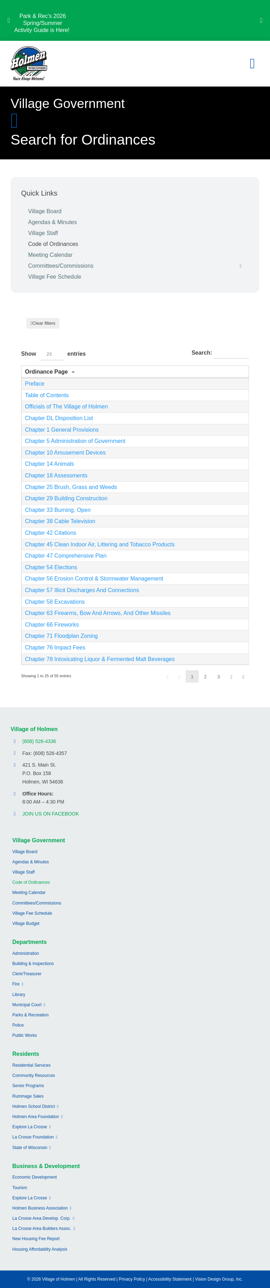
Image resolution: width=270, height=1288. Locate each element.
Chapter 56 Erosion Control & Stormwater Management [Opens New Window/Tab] (94, 579)
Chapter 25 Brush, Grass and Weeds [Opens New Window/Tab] (71, 487)
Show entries (53, 354)
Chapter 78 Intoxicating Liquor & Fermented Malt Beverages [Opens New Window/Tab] (100, 659)
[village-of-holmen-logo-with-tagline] (29, 49)
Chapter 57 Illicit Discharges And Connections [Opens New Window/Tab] (82, 590)
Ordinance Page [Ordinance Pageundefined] (46, 372)
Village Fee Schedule (54, 277)
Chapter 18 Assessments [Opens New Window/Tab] (56, 475)
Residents (25, 1054)
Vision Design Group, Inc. (219, 1279)
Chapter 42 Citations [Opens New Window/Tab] (50, 533)
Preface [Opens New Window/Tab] (34, 384)
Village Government (38, 840)
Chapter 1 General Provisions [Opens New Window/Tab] (62, 430)
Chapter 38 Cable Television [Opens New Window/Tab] (60, 521)
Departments (29, 942)
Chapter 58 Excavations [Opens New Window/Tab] (55, 602)
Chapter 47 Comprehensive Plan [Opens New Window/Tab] (66, 556)
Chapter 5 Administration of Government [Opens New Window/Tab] (75, 441)
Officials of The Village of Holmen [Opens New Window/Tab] (66, 407)
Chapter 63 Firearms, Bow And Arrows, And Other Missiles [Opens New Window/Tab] (98, 613)
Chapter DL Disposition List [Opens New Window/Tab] (59, 418)
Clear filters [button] (44, 323)
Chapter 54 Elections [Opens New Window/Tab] (51, 567)
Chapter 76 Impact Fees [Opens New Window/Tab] (55, 648)
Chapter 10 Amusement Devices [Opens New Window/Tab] (65, 453)
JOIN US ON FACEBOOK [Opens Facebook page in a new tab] (50, 814)
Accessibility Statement (170, 1279)
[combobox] (51, 354)
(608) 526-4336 (39, 741)
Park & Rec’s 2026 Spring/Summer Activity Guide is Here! (42, 23)
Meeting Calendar (50, 255)
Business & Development (46, 1166)
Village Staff (43, 233)
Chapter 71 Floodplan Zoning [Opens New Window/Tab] (61, 636)
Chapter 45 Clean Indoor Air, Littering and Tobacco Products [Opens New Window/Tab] (100, 544)
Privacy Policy (132, 1279)
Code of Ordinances (53, 244)
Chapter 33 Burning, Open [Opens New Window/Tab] (58, 510)
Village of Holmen (34, 729)
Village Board (45, 211)
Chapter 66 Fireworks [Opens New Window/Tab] (52, 625)
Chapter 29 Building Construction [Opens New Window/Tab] (66, 498)
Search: (220, 353)
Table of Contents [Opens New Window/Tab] (47, 395)
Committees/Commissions (138, 265)
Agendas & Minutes (52, 222)
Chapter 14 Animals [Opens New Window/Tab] (49, 464)
